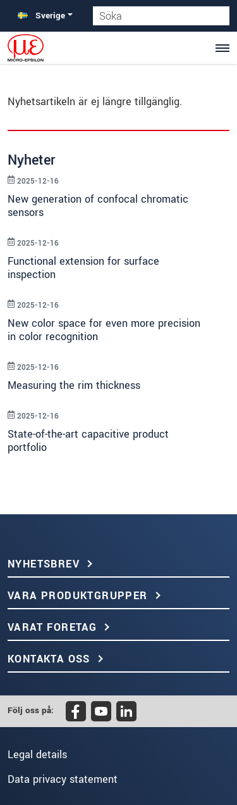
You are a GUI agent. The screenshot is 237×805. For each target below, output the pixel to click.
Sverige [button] (41, 16)
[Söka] (219, 15)
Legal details (37, 754)
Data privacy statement (63, 779)
